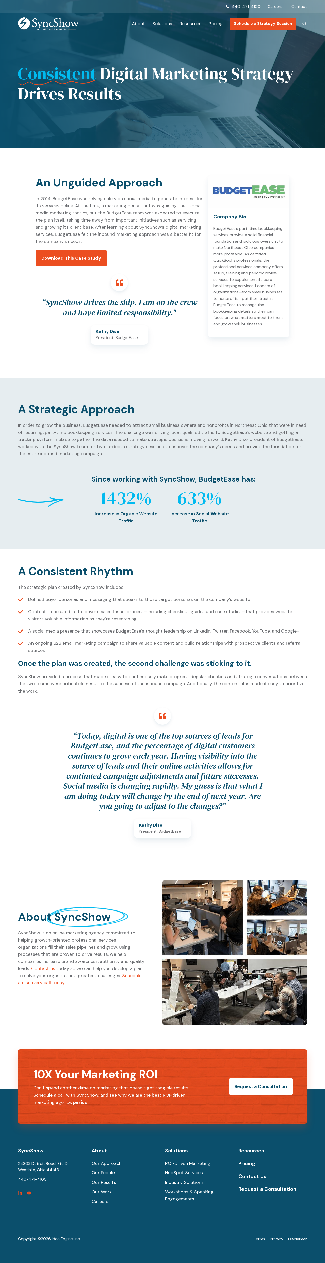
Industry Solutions (184, 1182)
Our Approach (107, 1163)
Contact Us (252, 1176)
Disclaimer (297, 1239)
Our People (103, 1173)
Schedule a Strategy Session (263, 23)
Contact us (43, 968)
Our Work (102, 1192)
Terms (259, 1239)
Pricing (216, 24)
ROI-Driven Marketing (187, 1163)
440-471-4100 (246, 6)
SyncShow (30, 1150)
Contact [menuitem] (299, 6)
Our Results (104, 1182)
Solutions (162, 24)
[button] (304, 23)
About (138, 24)
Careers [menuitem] (274, 6)
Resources (190, 24)
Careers (100, 1201)
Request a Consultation (261, 1086)
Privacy (276, 1239)
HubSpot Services (184, 1173)
